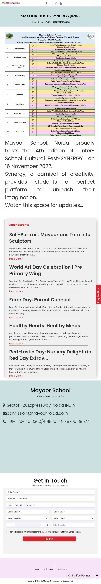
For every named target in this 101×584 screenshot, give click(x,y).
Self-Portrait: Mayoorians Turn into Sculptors (49, 237)
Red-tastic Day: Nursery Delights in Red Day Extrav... (50, 355)
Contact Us (62, 569)
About (37, 569)
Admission (48, 569)
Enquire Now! (98, 295)
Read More (16, 259)
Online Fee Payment (79, 575)
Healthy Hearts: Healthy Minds (44, 325)
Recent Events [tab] (18, 225)
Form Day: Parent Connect (40, 299)
